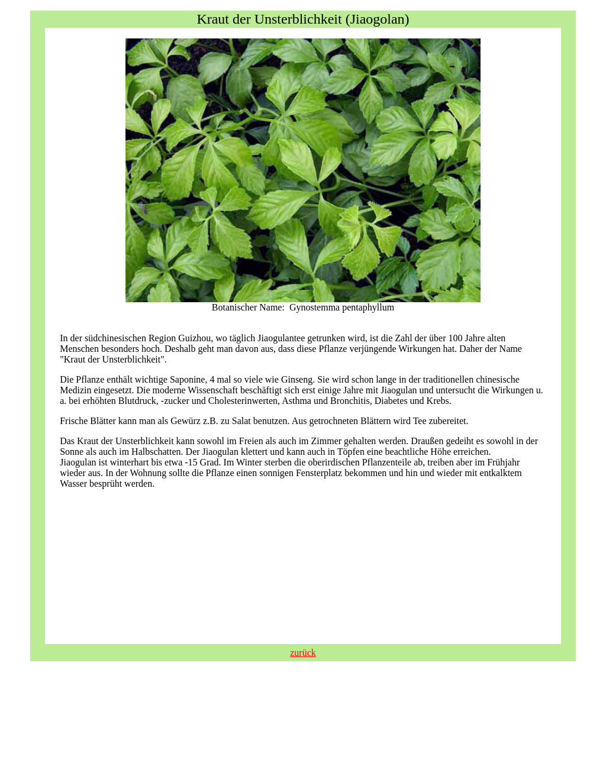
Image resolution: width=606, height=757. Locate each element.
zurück (303, 653)
